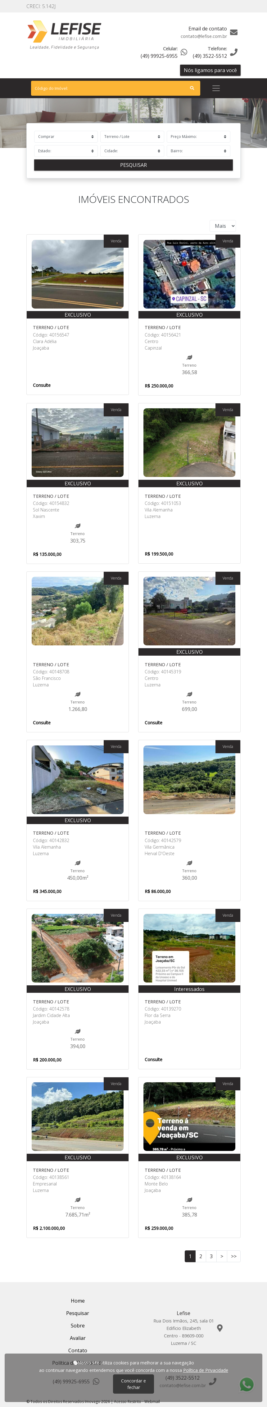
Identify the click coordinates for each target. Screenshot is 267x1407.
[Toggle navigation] (216, 88)
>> (234, 1256)
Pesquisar (133, 165)
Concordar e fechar (133, 1384)
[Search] (115, 88)
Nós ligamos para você (210, 70)
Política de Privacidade (205, 1370)
